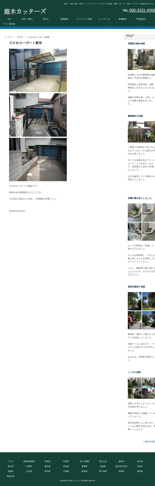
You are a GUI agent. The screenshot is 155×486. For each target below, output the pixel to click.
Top (9, 19)
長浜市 (140, 461)
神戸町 (48, 471)
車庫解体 (122, 19)
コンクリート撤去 (84, 19)
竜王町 (11, 466)
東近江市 (103, 461)
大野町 (66, 471)
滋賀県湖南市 (29, 461)
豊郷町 (85, 466)
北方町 (29, 471)
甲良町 (66, 466)
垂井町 (140, 471)
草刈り (46, 19)
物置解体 (64, 19)
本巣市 (140, 466)
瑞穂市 (11, 471)
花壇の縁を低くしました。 (141, 198)
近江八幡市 (85, 461)
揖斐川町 (11, 476)
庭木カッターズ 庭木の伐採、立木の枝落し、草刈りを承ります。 (25, 10)
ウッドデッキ (104, 19)
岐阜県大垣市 (121, 466)
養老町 (85, 471)
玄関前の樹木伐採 (136, 43)
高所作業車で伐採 (136, 286)
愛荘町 (48, 466)
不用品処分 (141, 19)
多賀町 (103, 466)
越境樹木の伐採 (135, 116)
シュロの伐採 (134, 372)
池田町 (121, 471)
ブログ (20, 37)
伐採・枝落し (27, 19)
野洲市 (48, 461)
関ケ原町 (103, 471)
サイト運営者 (9, 24)
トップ (8, 37)
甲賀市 (66, 461)
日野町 (29, 466)
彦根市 (121, 461)
